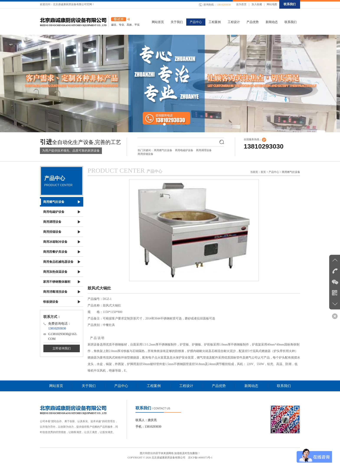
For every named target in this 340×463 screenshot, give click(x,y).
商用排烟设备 (145, 153)
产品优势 (219, 386)
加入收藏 (257, 4)
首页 (263, 172)
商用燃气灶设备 (163, 150)
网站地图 (272, 4)
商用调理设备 (204, 150)
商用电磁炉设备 (184, 150)
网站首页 (56, 386)
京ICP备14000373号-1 (200, 457)
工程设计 (186, 386)
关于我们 (89, 386)
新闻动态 (251, 386)
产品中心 (121, 386)
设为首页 (241, 4)
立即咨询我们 (61, 348)
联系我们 (290, 4)
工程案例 (154, 386)
